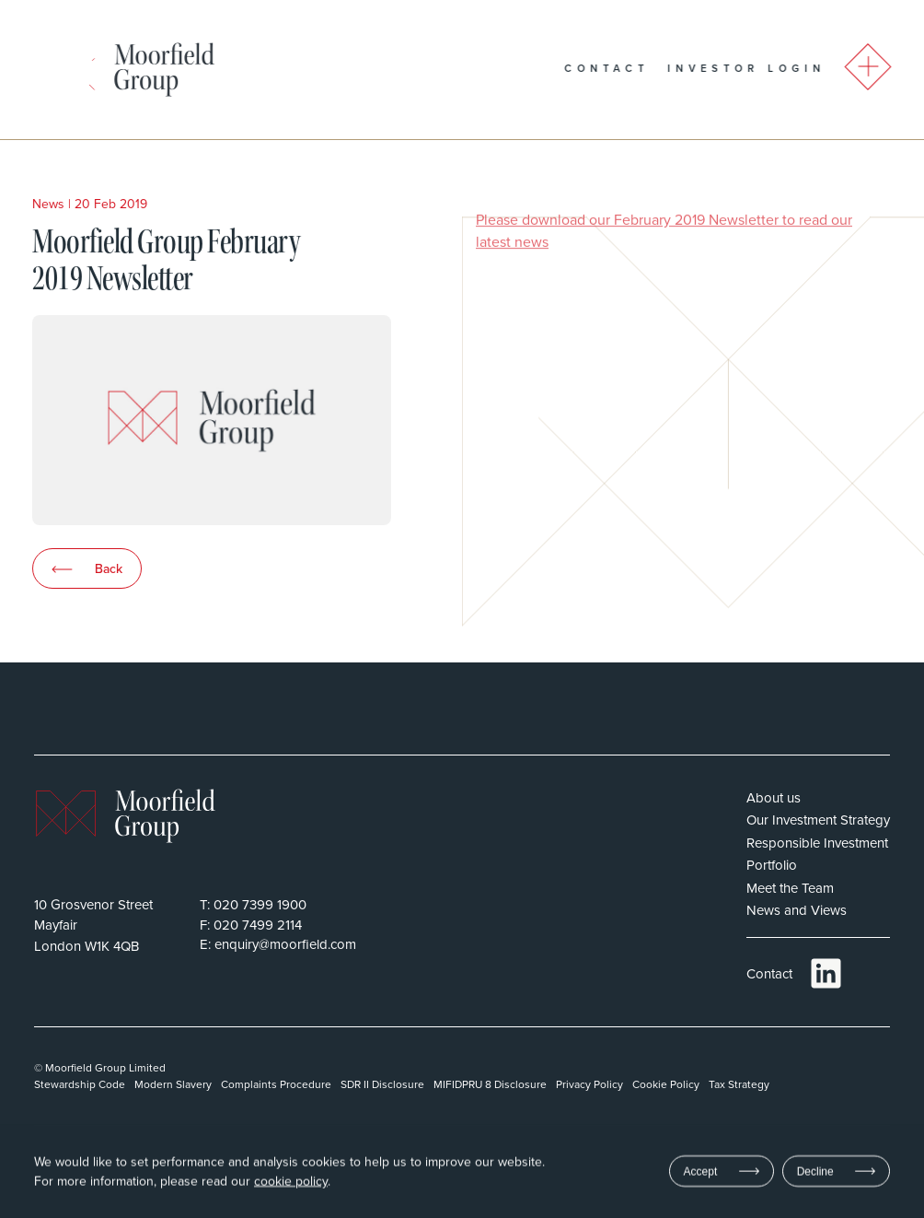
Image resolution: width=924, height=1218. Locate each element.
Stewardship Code (79, 1084)
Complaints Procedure (276, 1084)
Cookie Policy (665, 1084)
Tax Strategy (739, 1084)
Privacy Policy (589, 1084)
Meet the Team (790, 887)
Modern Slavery (173, 1084)
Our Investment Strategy (818, 819)
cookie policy (291, 1182)
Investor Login (771, 68)
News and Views (796, 909)
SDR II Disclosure (382, 1084)
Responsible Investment (817, 842)
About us (773, 797)
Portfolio (771, 864)
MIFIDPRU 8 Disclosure (490, 1084)
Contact (631, 68)
